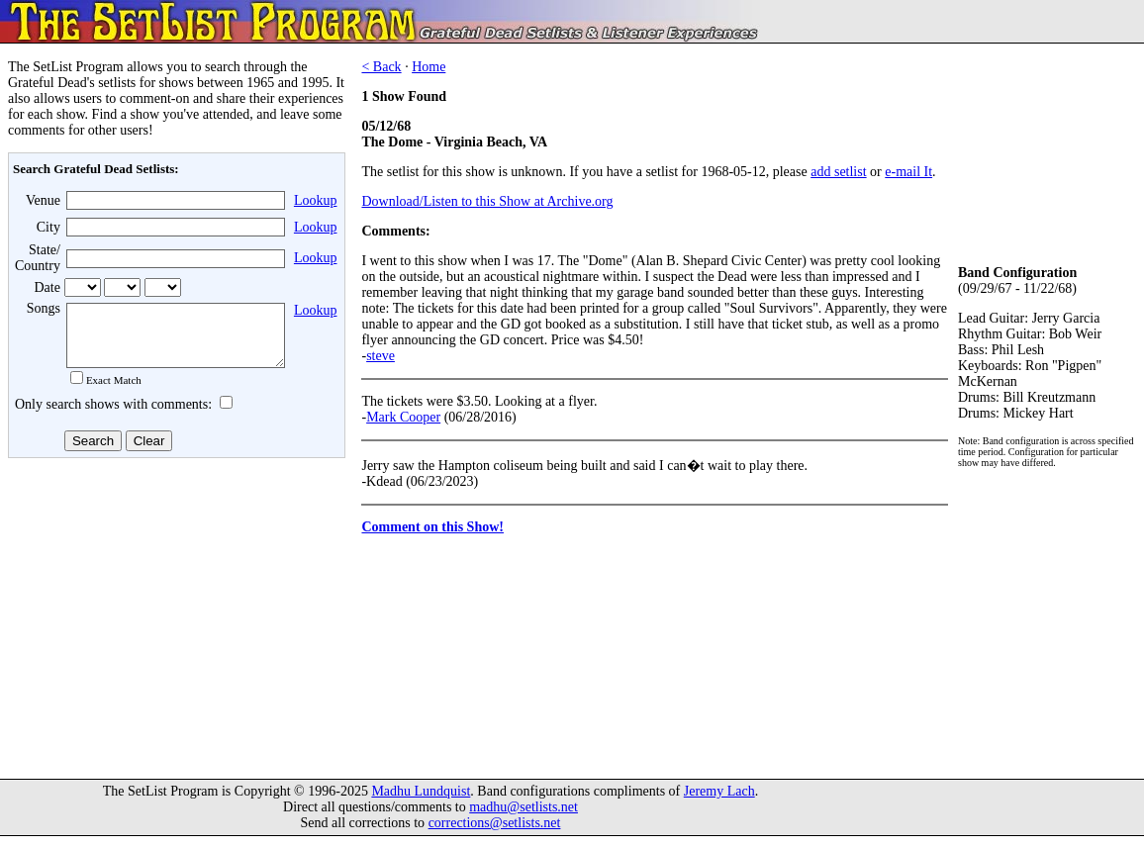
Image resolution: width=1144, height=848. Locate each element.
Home (428, 66)
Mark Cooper (403, 417)
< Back (381, 66)
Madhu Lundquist (420, 803)
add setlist (838, 171)
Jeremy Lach (719, 803)
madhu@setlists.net (523, 818)
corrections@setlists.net (495, 834)
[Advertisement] (174, 622)
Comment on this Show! (432, 526)
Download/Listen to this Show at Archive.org (487, 201)
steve (380, 355)
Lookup (315, 200)
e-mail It (908, 171)
